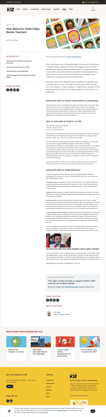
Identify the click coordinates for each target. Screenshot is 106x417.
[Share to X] (7, 400)
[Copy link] (17, 89)
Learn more (50, 263)
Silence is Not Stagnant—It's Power (16, 351)
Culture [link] (48, 387)
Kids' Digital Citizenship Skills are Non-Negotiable (40, 352)
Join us (10, 386)
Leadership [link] (49, 380)
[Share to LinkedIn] (11, 89)
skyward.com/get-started (74, 287)
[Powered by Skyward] (13, 2)
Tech (18, 9)
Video (71, 9)
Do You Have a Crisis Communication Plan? (89, 351)
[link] (73, 376)
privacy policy (62, 410)
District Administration (74, 57)
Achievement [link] (50, 383)
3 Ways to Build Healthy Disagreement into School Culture (64, 353)
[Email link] (14, 89)
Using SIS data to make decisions (17, 71)
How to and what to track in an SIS (17, 67)
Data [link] (47, 396)
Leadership (35, 9)
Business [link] (49, 390)
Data (64, 9)
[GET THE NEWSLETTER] (90, 2)
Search (93, 9)
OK (93, 411)
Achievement (46, 9)
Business (56, 9)
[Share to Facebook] (7, 89)
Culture (25, 9)
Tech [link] (47, 393)
